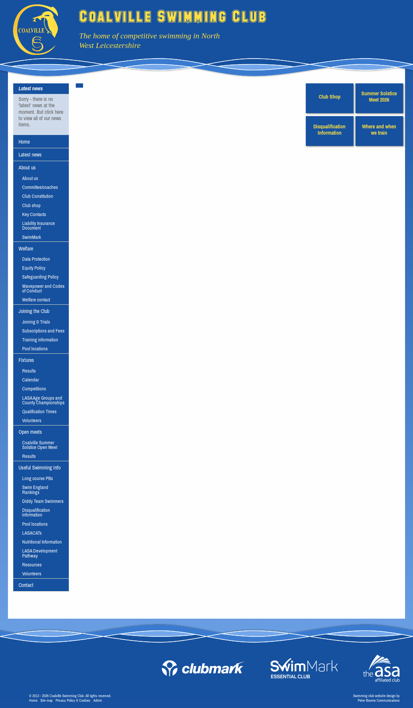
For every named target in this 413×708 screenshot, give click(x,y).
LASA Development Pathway (39, 553)
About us (27, 167)
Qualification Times (39, 411)
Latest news (30, 154)
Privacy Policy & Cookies (73, 700)
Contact (26, 585)
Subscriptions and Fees (43, 330)
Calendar (30, 379)
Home (24, 142)
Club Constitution (37, 196)
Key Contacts (34, 214)
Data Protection (36, 259)
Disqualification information (36, 512)
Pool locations (35, 348)
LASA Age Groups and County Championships (43, 400)
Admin (97, 700)
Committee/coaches (40, 187)
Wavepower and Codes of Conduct (43, 288)
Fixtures (26, 360)
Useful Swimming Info (40, 467)
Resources (32, 564)
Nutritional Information (42, 542)
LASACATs (32, 533)
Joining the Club (34, 311)
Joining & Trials (36, 322)
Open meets (30, 432)
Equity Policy (33, 268)
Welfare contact (36, 299)
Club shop (31, 205)
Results (29, 371)
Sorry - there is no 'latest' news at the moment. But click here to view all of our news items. (41, 111)
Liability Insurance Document (38, 226)
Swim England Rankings (35, 490)
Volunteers (31, 420)
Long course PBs (37, 478)
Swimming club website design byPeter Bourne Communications (376, 698)
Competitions (34, 388)
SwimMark (31, 237)
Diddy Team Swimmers (43, 501)
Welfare (26, 248)
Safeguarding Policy (40, 277)
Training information (40, 339)
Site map (46, 700)
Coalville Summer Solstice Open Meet (39, 445)
